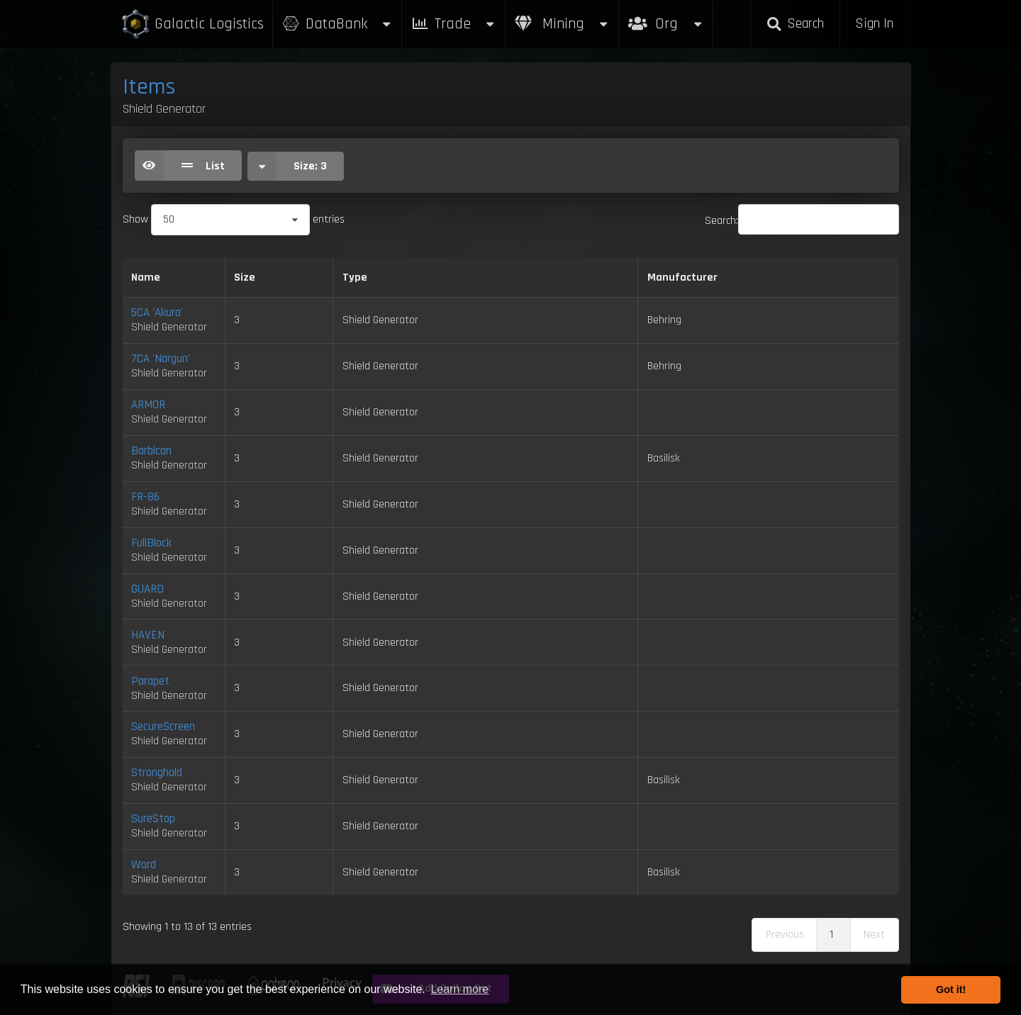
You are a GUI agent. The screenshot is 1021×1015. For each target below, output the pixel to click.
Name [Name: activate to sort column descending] (145, 277)
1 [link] (831, 934)
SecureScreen (163, 726)
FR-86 (145, 497)
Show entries (234, 219)
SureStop (153, 818)
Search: (802, 220)
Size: (287, 166)
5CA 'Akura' (157, 312)
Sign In (874, 24)
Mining (562, 23)
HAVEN (147, 635)
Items (149, 86)
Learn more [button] (459, 989)
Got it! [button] (951, 989)
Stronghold (156, 772)
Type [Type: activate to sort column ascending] (354, 277)
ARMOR (148, 405)
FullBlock (151, 543)
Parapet (150, 681)
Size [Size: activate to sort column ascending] (244, 277)
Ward (143, 865)
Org (666, 16)
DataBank (337, 23)
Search (795, 24)
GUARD (147, 589)
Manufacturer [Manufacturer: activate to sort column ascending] (682, 277)
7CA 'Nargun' (160, 358)
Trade (453, 23)
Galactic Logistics (192, 24)
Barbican (151, 451)
